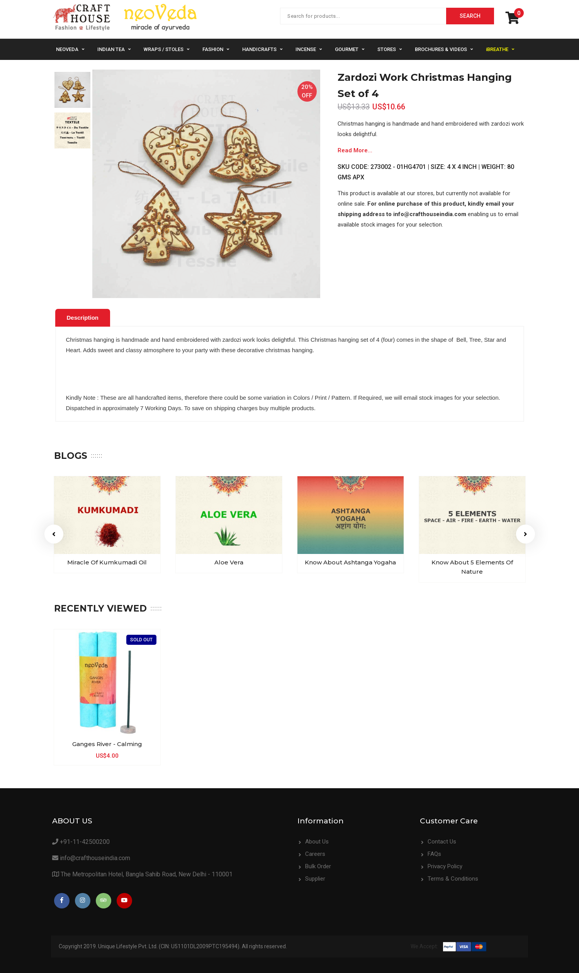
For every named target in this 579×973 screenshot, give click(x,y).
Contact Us (442, 841)
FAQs (434, 853)
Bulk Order (318, 866)
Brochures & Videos (441, 49)
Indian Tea (111, 49)
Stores (386, 49)
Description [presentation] (83, 317)
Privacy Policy (445, 866)
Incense (305, 49)
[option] (72, 90)
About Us (317, 841)
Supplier (315, 878)
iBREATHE (497, 49)
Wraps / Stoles (163, 49)
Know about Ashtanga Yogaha (350, 562)
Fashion (212, 49)
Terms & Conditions (453, 878)
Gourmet (346, 49)
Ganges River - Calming (107, 744)
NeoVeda (67, 49)
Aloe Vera (228, 562)
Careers (315, 853)
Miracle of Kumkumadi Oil (107, 562)
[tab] (82, 318)
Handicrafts (259, 49)
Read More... (355, 150)
